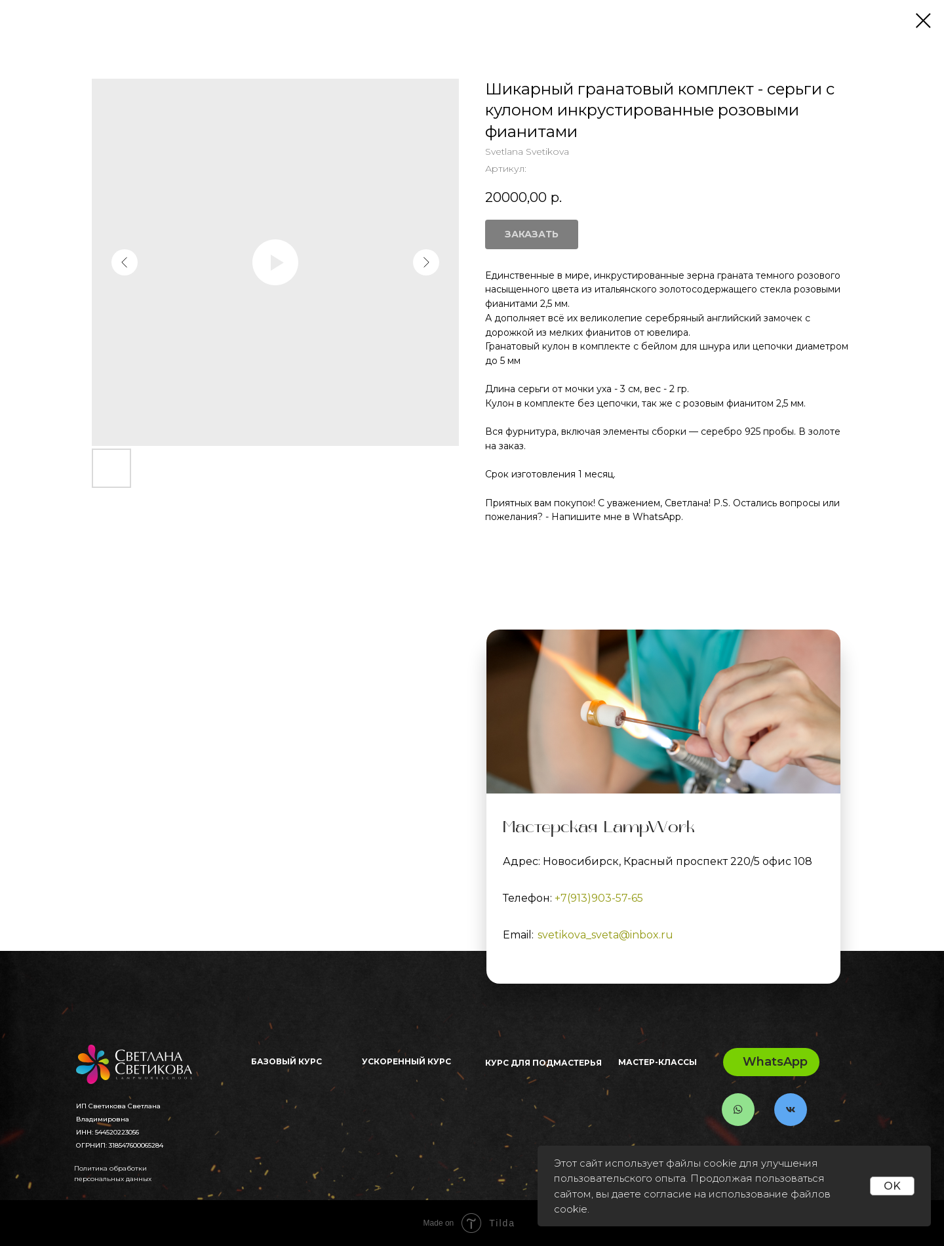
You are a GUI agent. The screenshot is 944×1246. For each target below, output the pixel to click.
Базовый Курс (286, 1061)
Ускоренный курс (406, 1061)
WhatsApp (775, 1062)
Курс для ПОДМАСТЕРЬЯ (543, 1063)
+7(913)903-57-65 (599, 898)
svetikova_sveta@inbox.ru (605, 935)
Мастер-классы (657, 1062)
